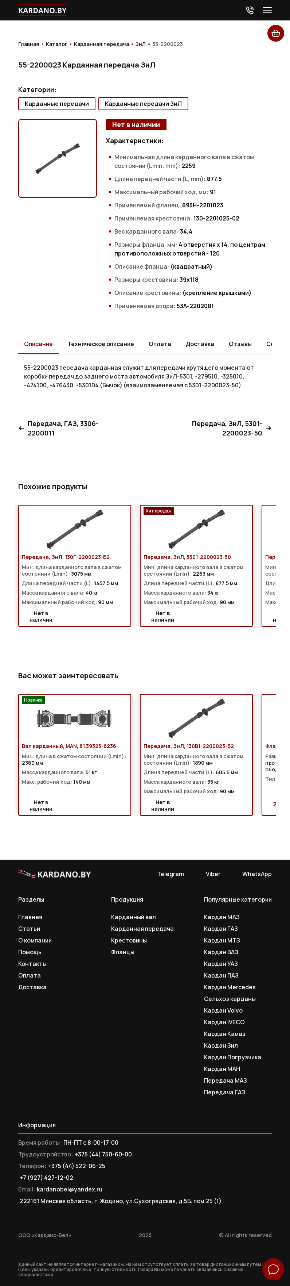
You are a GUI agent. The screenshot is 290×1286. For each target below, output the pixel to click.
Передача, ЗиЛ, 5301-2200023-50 (232, 428)
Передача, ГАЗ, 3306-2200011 (58, 428)
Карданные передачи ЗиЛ (143, 104)
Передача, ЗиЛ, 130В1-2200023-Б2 (189, 746)
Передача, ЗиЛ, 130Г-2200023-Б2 (66, 557)
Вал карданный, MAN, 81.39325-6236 (69, 746)
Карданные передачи (57, 104)
